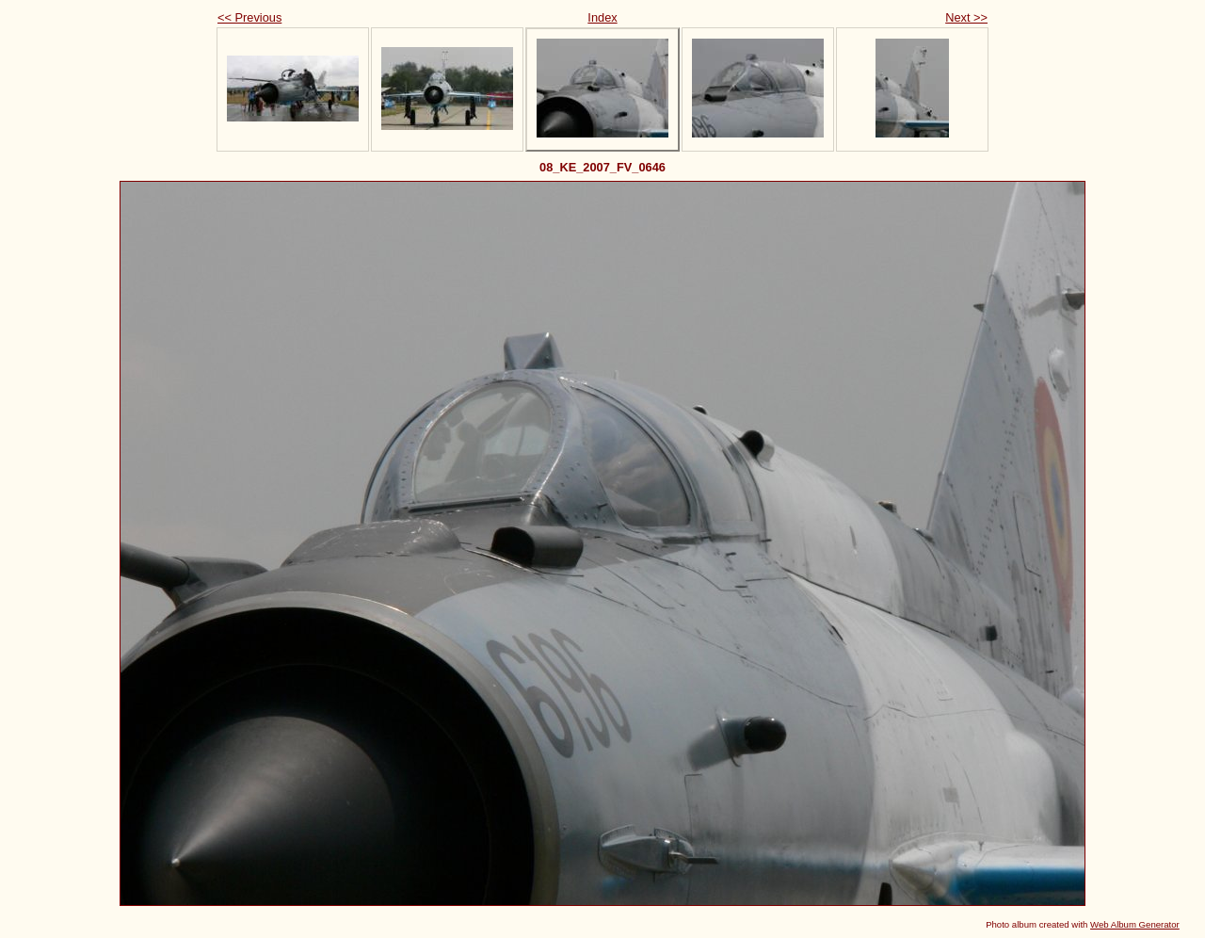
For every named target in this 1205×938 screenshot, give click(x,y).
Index (602, 17)
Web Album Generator (1135, 924)
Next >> (966, 17)
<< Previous (249, 17)
